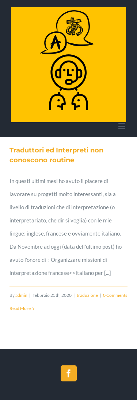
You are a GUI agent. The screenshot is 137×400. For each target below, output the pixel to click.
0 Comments (115, 295)
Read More (20, 308)
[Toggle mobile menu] (122, 126)
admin (21, 295)
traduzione (87, 295)
